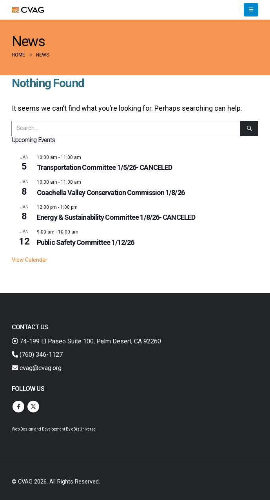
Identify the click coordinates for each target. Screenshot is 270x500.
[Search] (249, 128)
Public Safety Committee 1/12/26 (85, 242)
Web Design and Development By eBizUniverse (54, 429)
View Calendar (29, 260)
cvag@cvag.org (37, 368)
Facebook (18, 406)
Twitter (33, 406)
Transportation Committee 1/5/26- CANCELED (104, 167)
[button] (251, 9)
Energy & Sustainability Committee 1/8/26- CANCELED (116, 217)
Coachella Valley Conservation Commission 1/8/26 (111, 192)
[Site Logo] (28, 10)
